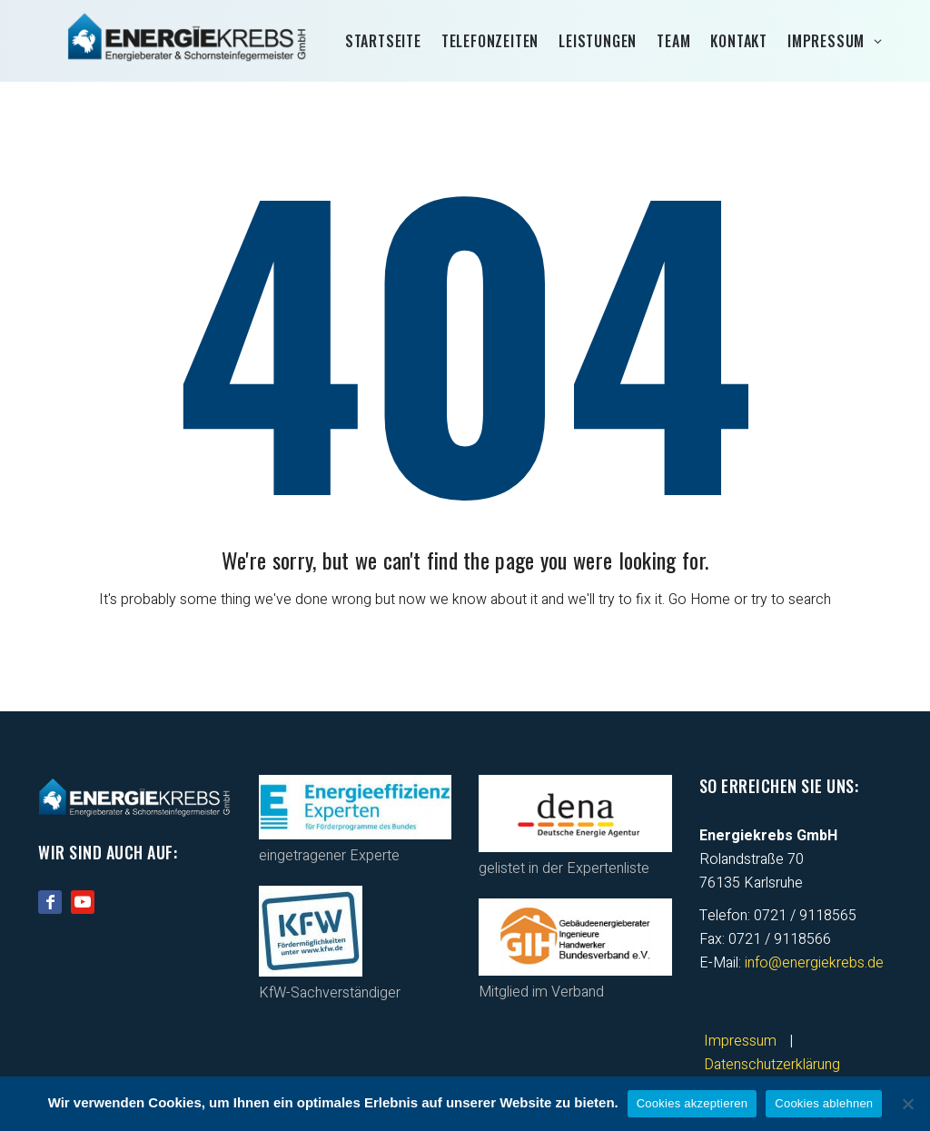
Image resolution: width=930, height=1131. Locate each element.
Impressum (826, 41)
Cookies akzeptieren (692, 1103)
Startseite (383, 41)
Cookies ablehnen (824, 1103)
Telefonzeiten (490, 41)
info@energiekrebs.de (814, 963)
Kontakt (738, 41)
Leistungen (598, 41)
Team (673, 41)
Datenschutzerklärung (772, 1065)
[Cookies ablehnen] (907, 1104)
